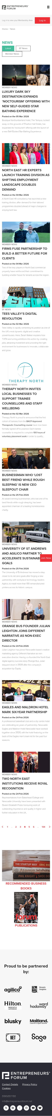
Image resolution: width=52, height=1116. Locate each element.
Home (5, 29)
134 (43, 827)
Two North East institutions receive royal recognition (25, 783)
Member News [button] (12, 54)
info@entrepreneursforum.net (17, 1101)
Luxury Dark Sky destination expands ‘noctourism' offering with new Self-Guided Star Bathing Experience (26, 101)
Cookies (6, 1088)
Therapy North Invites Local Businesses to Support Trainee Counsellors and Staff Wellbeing (22, 398)
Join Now (46, 558)
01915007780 (9, 1096)
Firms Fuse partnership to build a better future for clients (24, 253)
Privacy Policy (29, 1084)
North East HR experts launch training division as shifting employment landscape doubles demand (25, 180)
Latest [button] (8, 48)
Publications (26, 925)
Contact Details (10, 1084)
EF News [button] (23, 48)
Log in (42, 20)
